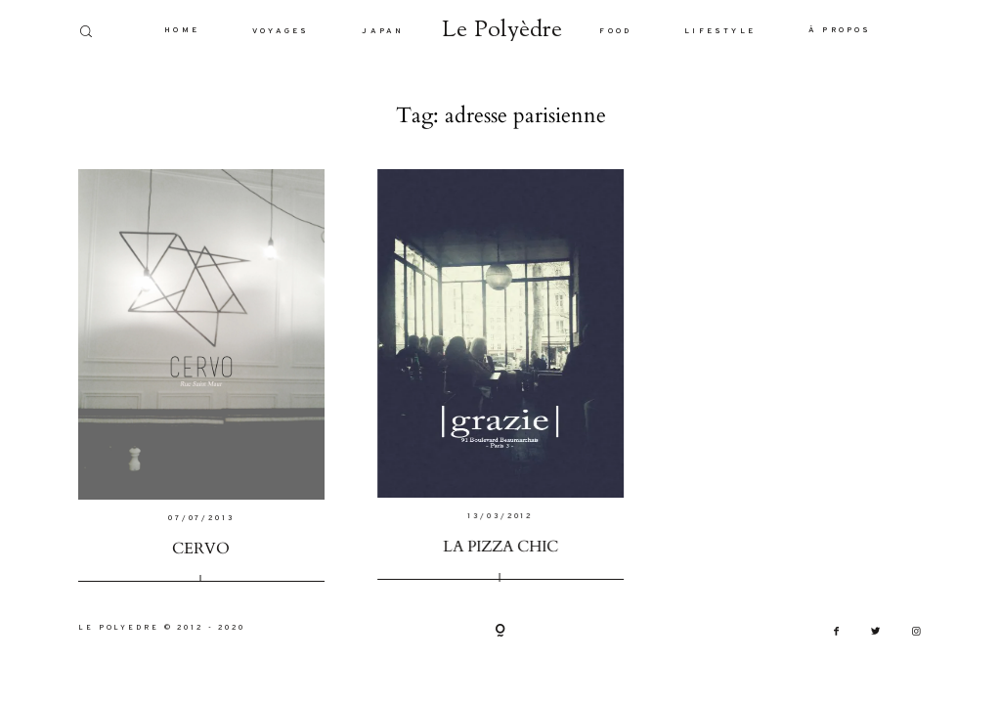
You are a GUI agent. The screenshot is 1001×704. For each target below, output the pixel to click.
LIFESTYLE (720, 31)
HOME (181, 30)
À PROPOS (840, 30)
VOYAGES (280, 31)
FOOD (615, 31)
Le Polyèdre (501, 31)
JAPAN (383, 31)
